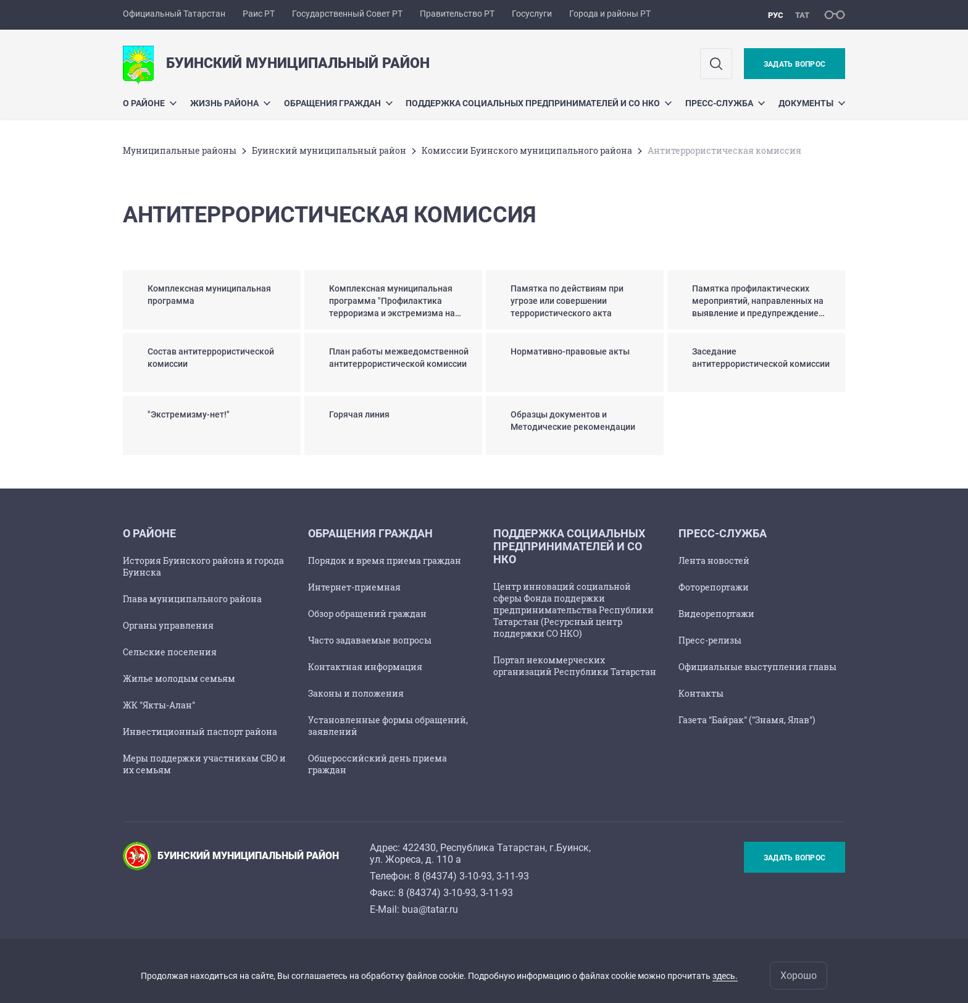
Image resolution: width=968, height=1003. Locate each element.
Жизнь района (230, 103)
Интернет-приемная (354, 587)
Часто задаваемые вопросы (370, 640)
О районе (150, 103)
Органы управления (168, 625)
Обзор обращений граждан (367, 613)
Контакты (701, 693)
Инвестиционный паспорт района (200, 731)
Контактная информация (365, 667)
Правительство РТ (457, 14)
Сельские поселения (170, 652)
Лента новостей (713, 560)
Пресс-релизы (709, 640)
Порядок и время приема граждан (384, 560)
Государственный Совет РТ (347, 14)
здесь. (725, 976)
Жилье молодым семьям (179, 678)
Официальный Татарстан (174, 14)
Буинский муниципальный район (329, 150)
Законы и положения (356, 693)
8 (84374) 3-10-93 (453, 876)
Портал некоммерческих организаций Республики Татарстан (574, 666)
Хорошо (798, 975)
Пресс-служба (725, 103)
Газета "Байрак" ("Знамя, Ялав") (746, 720)
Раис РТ (259, 14)
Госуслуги (532, 14)
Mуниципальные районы (179, 150)
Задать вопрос (794, 64)
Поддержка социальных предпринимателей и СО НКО (539, 103)
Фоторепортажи (713, 587)
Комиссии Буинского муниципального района (527, 150)
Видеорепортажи (716, 613)
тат (802, 15)
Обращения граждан (338, 103)
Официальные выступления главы (757, 667)
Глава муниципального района (192, 599)
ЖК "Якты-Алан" (159, 705)
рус (775, 15)
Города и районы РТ (610, 14)
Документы (811, 103)
